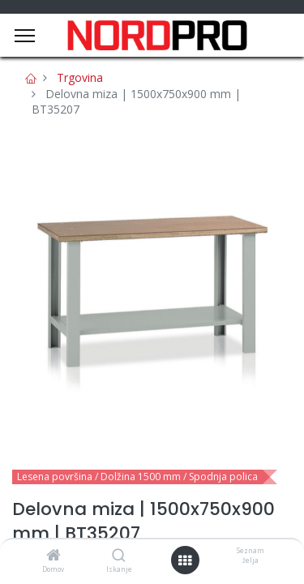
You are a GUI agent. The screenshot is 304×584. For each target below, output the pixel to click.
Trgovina (80, 77)
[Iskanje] (118, 556)
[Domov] (53, 556)
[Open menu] (184, 560)
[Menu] (24, 35)
